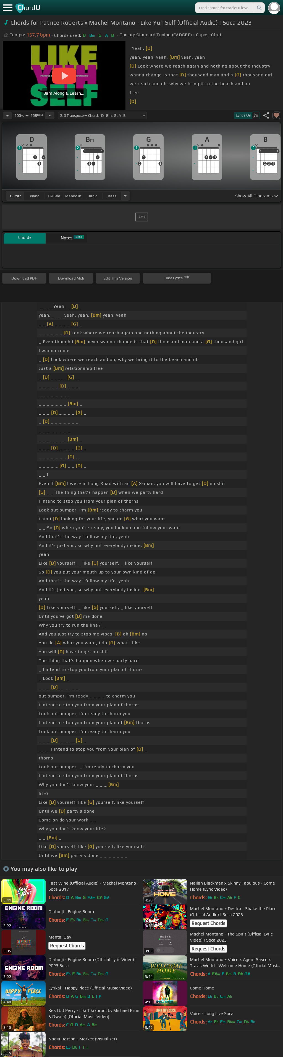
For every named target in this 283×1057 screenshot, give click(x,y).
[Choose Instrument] (125, 196)
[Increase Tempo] (49, 115)
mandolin (73, 196)
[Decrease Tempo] (7, 115)
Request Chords (208, 923)
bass (112, 196)
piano (35, 196)
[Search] (259, 7)
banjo (93, 196)
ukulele (54, 196)
